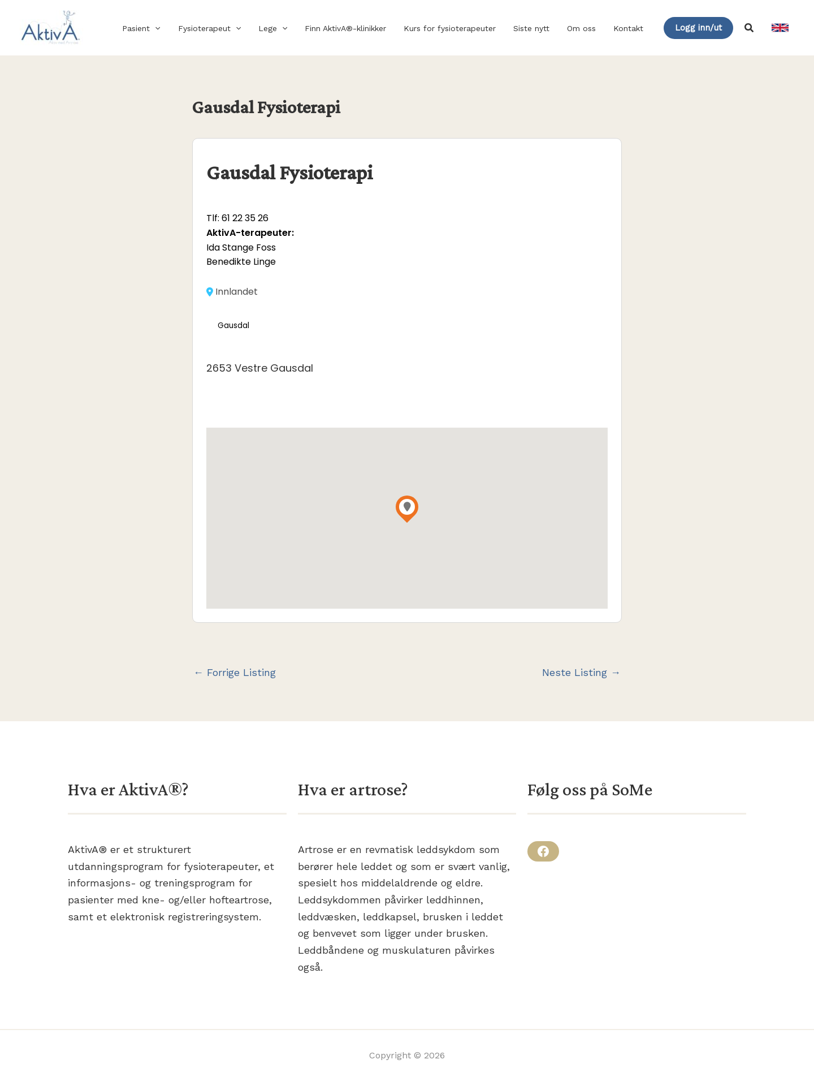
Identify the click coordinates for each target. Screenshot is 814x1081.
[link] (780, 27)
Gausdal (233, 325)
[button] (168, 28)
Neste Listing (581, 672)
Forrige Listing (234, 672)
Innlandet (232, 291)
